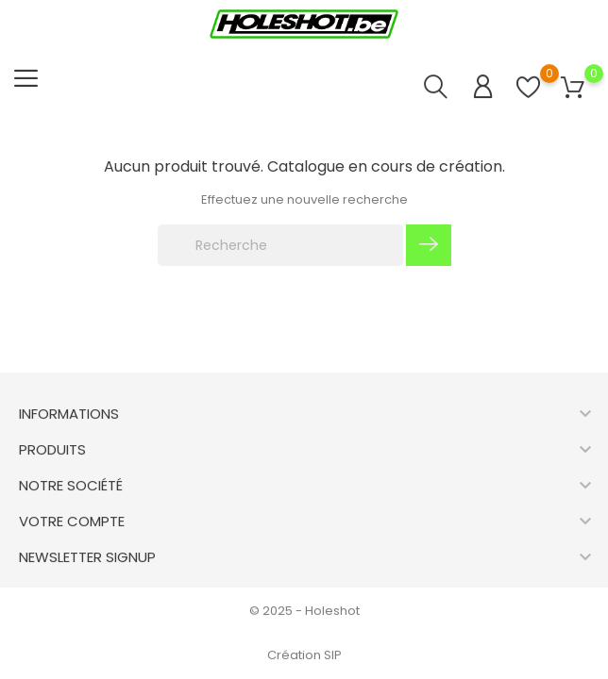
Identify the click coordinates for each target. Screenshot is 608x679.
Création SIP (304, 655)
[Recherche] (280, 245)
